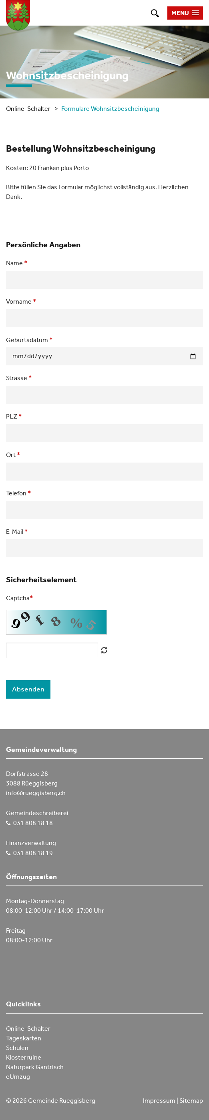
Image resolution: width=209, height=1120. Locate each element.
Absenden (28, 689)
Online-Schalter (28, 108)
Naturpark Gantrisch (35, 1067)
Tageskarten (23, 1038)
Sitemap (191, 1100)
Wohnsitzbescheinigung (125, 108)
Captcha (19, 598)
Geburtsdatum (29, 340)
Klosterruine (23, 1057)
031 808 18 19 (33, 853)
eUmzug (18, 1076)
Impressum (159, 1100)
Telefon (18, 493)
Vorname (21, 301)
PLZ (14, 416)
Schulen (17, 1048)
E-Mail (17, 531)
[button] (185, 13)
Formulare (75, 108)
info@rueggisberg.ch (36, 793)
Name (17, 263)
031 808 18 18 (33, 823)
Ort (13, 455)
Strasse (19, 378)
